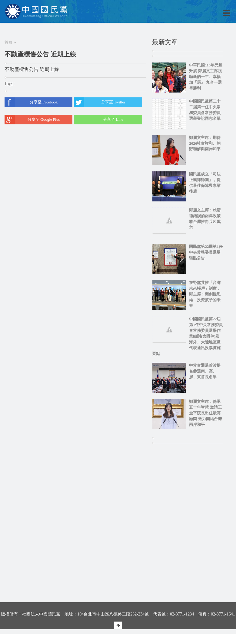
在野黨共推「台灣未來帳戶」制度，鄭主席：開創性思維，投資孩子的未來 (205, 294)
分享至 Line (98, 119)
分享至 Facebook (31, 102)
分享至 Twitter (99, 102)
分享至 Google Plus (32, 119)
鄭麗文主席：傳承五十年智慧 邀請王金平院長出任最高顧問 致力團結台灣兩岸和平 (205, 413)
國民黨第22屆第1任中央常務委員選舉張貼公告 (206, 252)
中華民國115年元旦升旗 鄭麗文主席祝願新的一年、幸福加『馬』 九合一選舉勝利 (205, 76)
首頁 (8, 42)
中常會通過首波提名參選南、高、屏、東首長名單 (205, 371)
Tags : (10, 83)
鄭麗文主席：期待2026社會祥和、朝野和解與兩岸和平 (205, 143)
